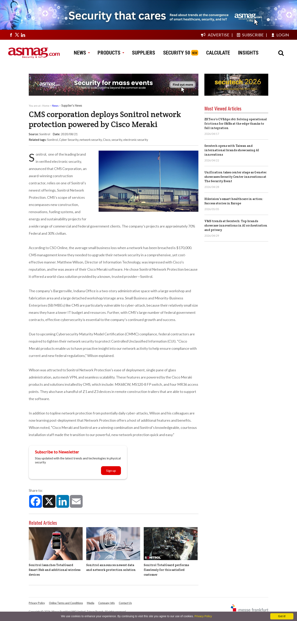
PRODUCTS (111, 53)
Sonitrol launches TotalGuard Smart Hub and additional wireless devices (54, 569)
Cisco (106, 139)
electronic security (135, 139)
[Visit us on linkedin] (23, 34)
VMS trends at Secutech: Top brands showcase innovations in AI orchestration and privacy (235, 225)
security (117, 139)
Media (90, 603)
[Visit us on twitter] (17, 34)
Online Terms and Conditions (66, 603)
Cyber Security (68, 139)
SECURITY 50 (176, 53)
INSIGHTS (248, 53)
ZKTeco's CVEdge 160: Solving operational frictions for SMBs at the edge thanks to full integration (235, 123)
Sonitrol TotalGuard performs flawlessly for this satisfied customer (166, 569)
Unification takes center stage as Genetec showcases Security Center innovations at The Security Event (235, 176)
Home (45, 105)
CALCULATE (218, 53)
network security (91, 139)
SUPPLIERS (143, 53)
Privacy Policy (37, 603)
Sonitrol (52, 139)
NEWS (82, 53)
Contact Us (125, 603)
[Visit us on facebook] (11, 34)
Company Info (106, 603)
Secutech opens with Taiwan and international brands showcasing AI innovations (231, 150)
